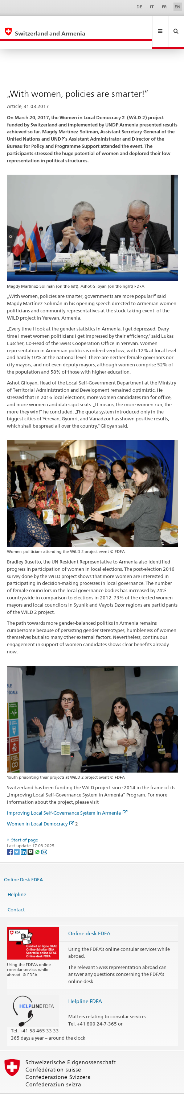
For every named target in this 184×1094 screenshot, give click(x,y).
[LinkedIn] (24, 836)
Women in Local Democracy (40, 808)
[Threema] (31, 836)
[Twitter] (17, 836)
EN (177, 6)
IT (152, 6)
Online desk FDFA (89, 918)
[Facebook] (10, 836)
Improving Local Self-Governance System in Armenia (67, 797)
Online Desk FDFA (23, 863)
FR (164, 6)
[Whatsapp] (37, 836)
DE (139, 6)
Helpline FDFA (85, 985)
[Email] (44, 836)
